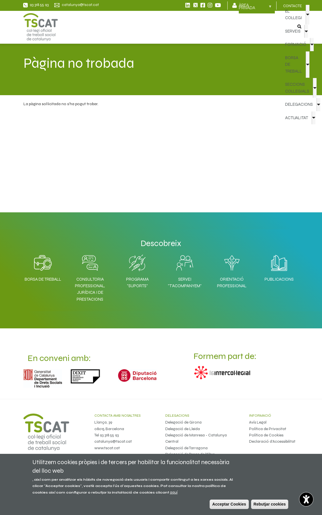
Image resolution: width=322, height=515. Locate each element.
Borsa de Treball (43, 279)
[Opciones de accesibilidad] (306, 499)
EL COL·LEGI (293, 14)
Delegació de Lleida (182, 428)
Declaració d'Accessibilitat (272, 441)
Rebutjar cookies (270, 504)
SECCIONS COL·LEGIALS (297, 87)
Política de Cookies (266, 435)
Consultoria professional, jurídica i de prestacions (90, 289)
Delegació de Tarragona (186, 448)
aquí (174, 492)
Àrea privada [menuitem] (255, 8)
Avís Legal (258, 422)
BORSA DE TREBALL (293, 64)
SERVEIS (293, 31)
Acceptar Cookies (229, 504)
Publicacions (279, 279)
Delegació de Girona (183, 422)
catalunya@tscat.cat (113, 441)
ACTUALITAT (296, 117)
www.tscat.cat (107, 448)
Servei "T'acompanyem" (185, 282)
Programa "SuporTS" (137, 282)
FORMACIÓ (295, 44)
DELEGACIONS (299, 104)
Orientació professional (232, 282)
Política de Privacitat (267, 428)
